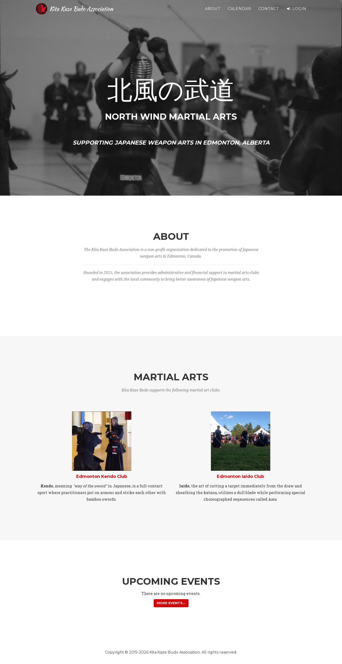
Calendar (239, 11)
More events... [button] (171, 603)
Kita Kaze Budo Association (90, 11)
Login (296, 11)
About (213, 11)
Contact (268, 11)
